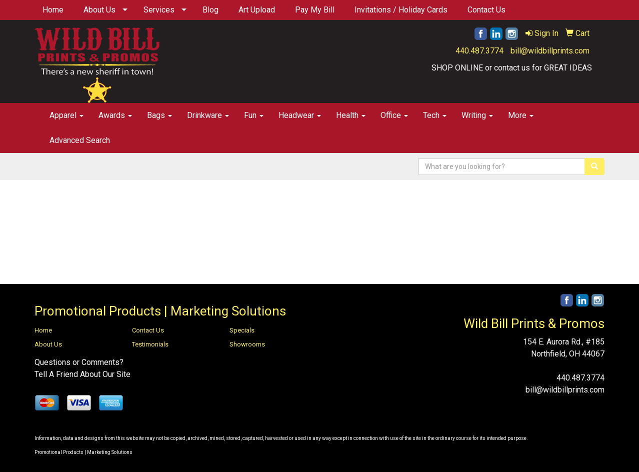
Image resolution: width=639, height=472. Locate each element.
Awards (115, 115)
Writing (477, 115)
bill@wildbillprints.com (550, 51)
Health (351, 115)
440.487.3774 (480, 51)
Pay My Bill (314, 9)
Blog (210, 9)
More (521, 115)
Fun (254, 115)
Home (53, 9)
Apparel (67, 115)
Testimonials (150, 344)
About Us (100, 9)
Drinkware (208, 115)
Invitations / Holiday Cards (401, 9)
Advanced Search (80, 140)
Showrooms (247, 344)
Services (159, 9)
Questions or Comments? (79, 362)
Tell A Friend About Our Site (82, 374)
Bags (159, 115)
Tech (434, 115)
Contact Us (487, 9)
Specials (242, 330)
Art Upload (256, 9)
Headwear (299, 115)
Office (394, 115)
